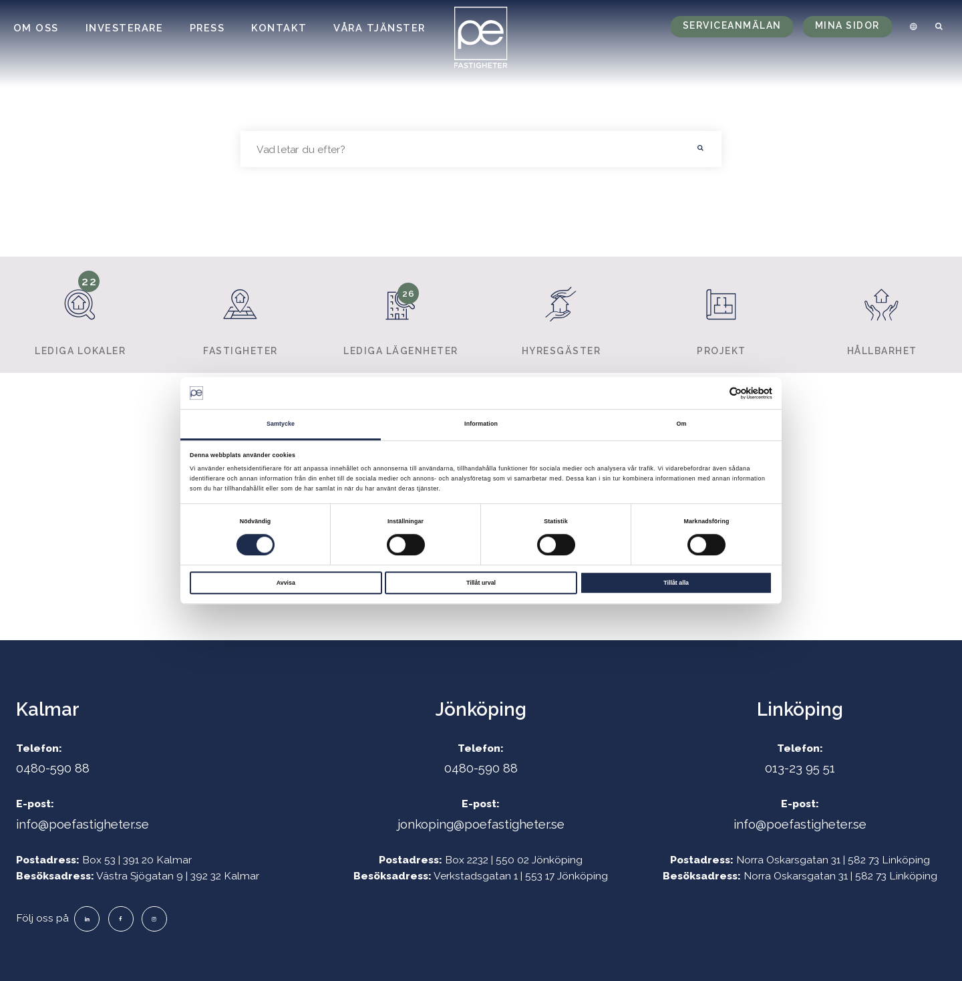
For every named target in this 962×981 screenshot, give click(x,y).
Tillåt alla (676, 582)
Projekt (721, 314)
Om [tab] (682, 424)
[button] (701, 149)
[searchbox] (460, 149)
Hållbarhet (881, 314)
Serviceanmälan (732, 25)
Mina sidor (847, 25)
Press (207, 27)
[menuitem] (911, 26)
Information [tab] (481, 424)
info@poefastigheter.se (82, 824)
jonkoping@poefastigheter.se (481, 824)
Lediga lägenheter (400, 314)
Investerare (125, 27)
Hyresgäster (560, 314)
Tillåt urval (481, 582)
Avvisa (286, 582)
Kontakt (279, 27)
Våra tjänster (379, 27)
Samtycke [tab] (281, 424)
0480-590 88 (53, 767)
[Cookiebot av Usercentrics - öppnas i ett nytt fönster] (713, 393)
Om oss (36, 27)
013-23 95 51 (800, 767)
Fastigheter (240, 314)
